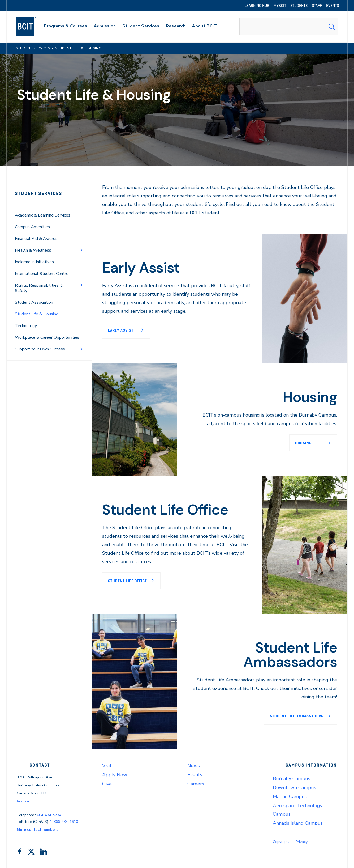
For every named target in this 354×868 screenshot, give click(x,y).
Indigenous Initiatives (34, 262)
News (193, 766)
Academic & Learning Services (42, 215)
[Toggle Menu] (81, 250)
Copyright (281, 841)
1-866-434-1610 (64, 821)
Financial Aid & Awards (36, 239)
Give (107, 784)
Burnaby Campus (291, 778)
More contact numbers (37, 829)
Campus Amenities (32, 227)
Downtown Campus (294, 787)
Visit (107, 766)
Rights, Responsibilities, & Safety (39, 288)
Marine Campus (290, 796)
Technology (26, 326)
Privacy (302, 841)
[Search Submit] (331, 26)
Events (194, 775)
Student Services (38, 193)
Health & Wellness (33, 250)
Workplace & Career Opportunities (47, 337)
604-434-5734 (49, 815)
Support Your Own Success (40, 349)
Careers (195, 784)
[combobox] (288, 26)
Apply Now (114, 775)
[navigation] (31, 26)
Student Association (34, 302)
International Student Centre (41, 274)
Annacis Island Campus (298, 823)
